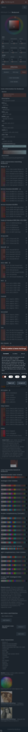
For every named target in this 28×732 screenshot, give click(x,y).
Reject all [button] (11, 383)
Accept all (22, 383)
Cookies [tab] (15, 354)
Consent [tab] (6, 354)
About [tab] (23, 354)
